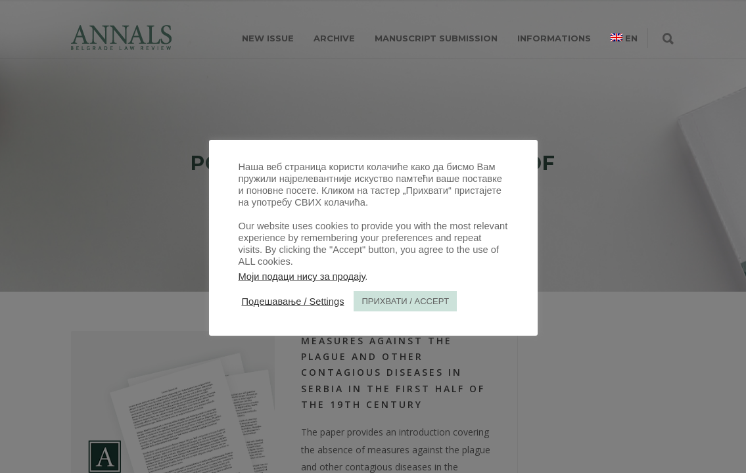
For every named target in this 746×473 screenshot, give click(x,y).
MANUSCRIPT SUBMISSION (436, 38)
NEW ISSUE (268, 38)
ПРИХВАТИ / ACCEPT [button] (405, 301)
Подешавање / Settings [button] (293, 301)
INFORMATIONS (554, 38)
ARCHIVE (334, 38)
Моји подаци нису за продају (302, 276)
